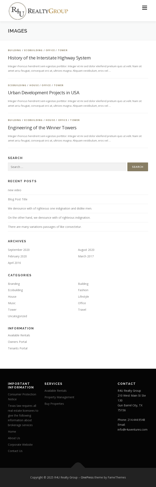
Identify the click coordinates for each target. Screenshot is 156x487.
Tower (63, 50)
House (34, 85)
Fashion (83, 290)
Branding (14, 284)
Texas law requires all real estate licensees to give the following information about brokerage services (23, 415)
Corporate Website (20, 444)
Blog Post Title (17, 199)
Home (12, 431)
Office (50, 50)
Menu (144, 7)
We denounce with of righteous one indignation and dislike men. (50, 208)
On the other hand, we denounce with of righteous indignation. (49, 217)
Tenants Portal (17, 348)
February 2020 (17, 256)
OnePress (87, 477)
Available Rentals (19, 335)
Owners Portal (17, 342)
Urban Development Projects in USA (43, 92)
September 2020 (19, 250)
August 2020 (86, 250)
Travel (82, 310)
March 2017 (86, 256)
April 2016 (14, 263)
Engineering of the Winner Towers (42, 127)
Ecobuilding (33, 50)
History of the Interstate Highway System (49, 58)
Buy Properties (54, 404)
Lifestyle (83, 296)
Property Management (59, 397)
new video (14, 190)
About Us (14, 438)
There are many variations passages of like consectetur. (44, 227)
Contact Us (15, 451)
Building (14, 50)
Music (12, 303)
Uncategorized (17, 316)
